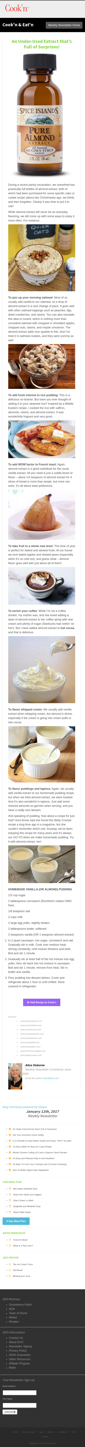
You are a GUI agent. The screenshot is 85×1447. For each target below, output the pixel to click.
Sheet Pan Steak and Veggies (27, 1194)
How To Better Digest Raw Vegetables (31, 1170)
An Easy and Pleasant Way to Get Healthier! (33, 1158)
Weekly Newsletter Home (64, 25)
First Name (7, 1399)
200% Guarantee (19, 1355)
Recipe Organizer (28, 1432)
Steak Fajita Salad (22, 1212)
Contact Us (16, 1337)
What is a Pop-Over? (23, 1246)
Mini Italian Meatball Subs (25, 1189)
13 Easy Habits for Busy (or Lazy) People (32, 1146)
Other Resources (19, 1359)
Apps (41, 1432)
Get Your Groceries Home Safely (28, 1135)
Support (45, 1437)
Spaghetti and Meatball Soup (27, 1206)
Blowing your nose (21, 1276)
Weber (13, 1317)
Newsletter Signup (20, 1346)
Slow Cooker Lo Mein (23, 1200)
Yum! (73, 1432)
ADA (12, 1308)
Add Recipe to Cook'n (41, 1002)
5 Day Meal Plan (16, 1221)
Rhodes (14, 1321)
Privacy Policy (18, 1350)
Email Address (9, 1386)
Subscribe (10, 1412)
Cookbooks (62, 1432)
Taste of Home (18, 1313)
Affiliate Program (19, 1363)
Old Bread (17, 1270)
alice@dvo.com (51, 1078)
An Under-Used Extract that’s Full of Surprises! (35, 1129)
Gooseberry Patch (20, 1304)
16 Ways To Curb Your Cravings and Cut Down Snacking (39, 1164)
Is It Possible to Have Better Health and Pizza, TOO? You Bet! (42, 1141)
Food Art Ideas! (20, 1240)
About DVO (16, 1342)
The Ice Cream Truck (23, 1264)
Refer (12, 1367)
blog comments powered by (25, 1107)
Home (15, 1432)
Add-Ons (50, 1432)
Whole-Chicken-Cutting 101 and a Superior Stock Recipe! (40, 1152)
